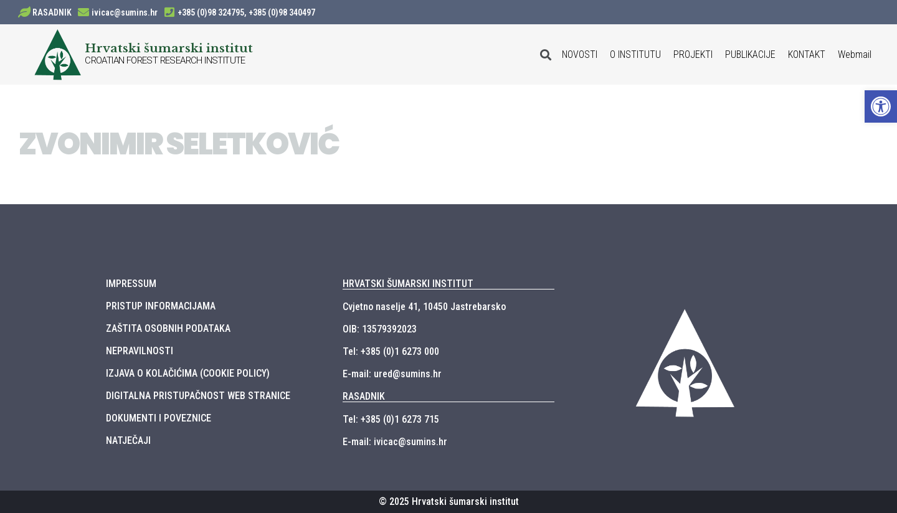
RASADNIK (52, 12)
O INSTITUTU (635, 54)
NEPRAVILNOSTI (139, 351)
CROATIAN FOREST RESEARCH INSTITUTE (165, 60)
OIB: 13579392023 (380, 329)
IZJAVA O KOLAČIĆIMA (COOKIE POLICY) (188, 373)
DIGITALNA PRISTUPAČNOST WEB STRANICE (198, 396)
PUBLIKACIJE (750, 54)
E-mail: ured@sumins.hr (392, 374)
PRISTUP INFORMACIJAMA (161, 306)
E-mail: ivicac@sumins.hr (395, 442)
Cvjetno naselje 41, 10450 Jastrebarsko (424, 307)
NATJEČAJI (128, 440)
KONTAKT (806, 54)
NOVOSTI (579, 54)
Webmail (854, 54)
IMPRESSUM (131, 283)
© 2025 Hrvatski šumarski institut (449, 501)
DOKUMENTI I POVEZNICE (158, 418)
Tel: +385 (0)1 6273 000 (391, 351)
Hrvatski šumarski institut (169, 47)
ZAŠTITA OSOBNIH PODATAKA (168, 328)
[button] (881, 106)
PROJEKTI (693, 54)
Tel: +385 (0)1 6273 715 (391, 419)
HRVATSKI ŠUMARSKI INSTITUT (408, 283)
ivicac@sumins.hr (125, 12)
